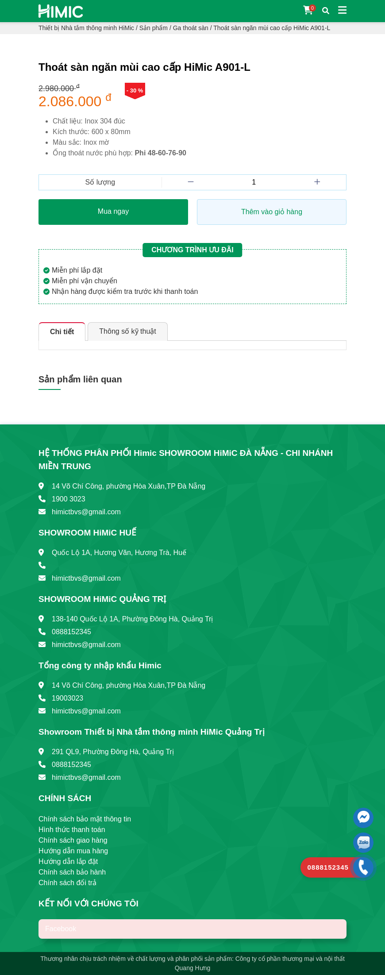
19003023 (67, 698)
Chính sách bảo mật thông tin (84, 819)
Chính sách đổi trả (67, 882)
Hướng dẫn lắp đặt (68, 861)
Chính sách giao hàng (73, 840)
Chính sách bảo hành (72, 872)
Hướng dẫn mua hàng (73, 851)
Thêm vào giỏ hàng (271, 212)
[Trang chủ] (60, 10)
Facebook (60, 929)
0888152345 (71, 632)
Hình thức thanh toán (71, 829)
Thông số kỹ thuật (127, 331)
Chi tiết (62, 331)
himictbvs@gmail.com (86, 512)
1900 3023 (68, 499)
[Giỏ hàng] (308, 11)
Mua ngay (113, 211)
